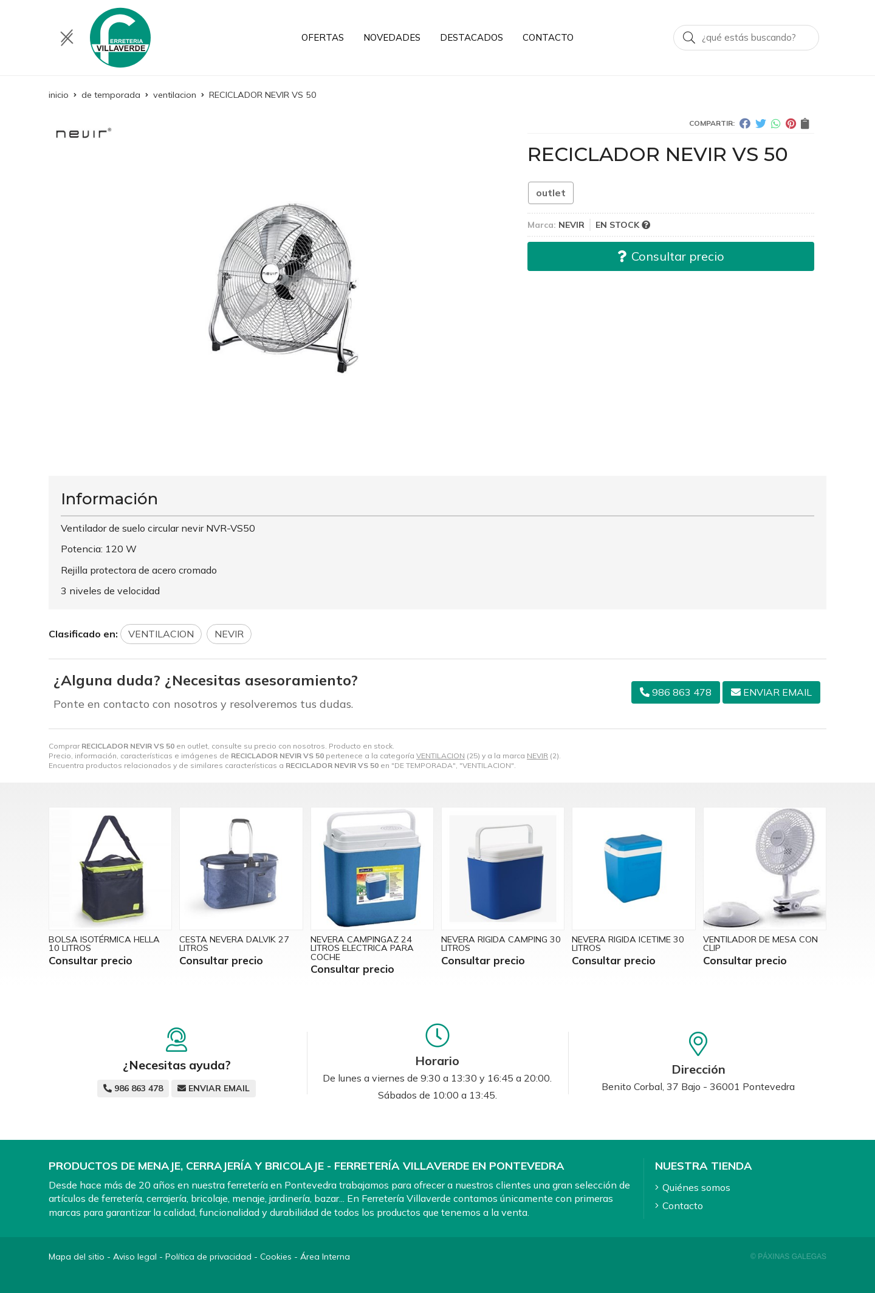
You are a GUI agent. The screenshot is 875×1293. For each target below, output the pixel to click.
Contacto (682, 1205)
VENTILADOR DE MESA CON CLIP (760, 943)
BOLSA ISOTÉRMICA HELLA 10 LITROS (104, 943)
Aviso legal (135, 1256)
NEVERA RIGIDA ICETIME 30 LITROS (628, 943)
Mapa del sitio (77, 1256)
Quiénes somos (696, 1187)
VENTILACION (440, 755)
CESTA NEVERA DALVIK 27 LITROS (234, 943)
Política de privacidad (208, 1256)
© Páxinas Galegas (788, 1256)
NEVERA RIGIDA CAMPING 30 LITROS (501, 943)
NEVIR (537, 755)
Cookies (276, 1256)
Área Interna (325, 1256)
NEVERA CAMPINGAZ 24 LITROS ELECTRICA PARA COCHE (362, 948)
